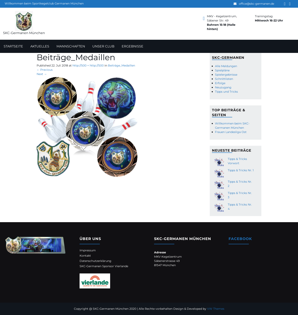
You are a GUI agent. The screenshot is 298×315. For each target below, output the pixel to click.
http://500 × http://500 (88, 65)
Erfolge (220, 83)
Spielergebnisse (226, 74)
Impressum (88, 250)
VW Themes (215, 309)
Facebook (240, 239)
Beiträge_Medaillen (121, 65)
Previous (45, 70)
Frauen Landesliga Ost (231, 132)
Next (42, 74)
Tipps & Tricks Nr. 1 (241, 170)
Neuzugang (223, 87)
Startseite (13, 46)
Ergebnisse (132, 46)
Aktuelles (39, 46)
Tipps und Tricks (226, 91)
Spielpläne (222, 70)
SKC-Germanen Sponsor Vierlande (104, 266)
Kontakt (85, 255)
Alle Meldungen (226, 66)
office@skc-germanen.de (256, 3)
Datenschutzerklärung (95, 261)
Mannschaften (70, 46)
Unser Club (103, 46)
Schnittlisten (224, 79)
